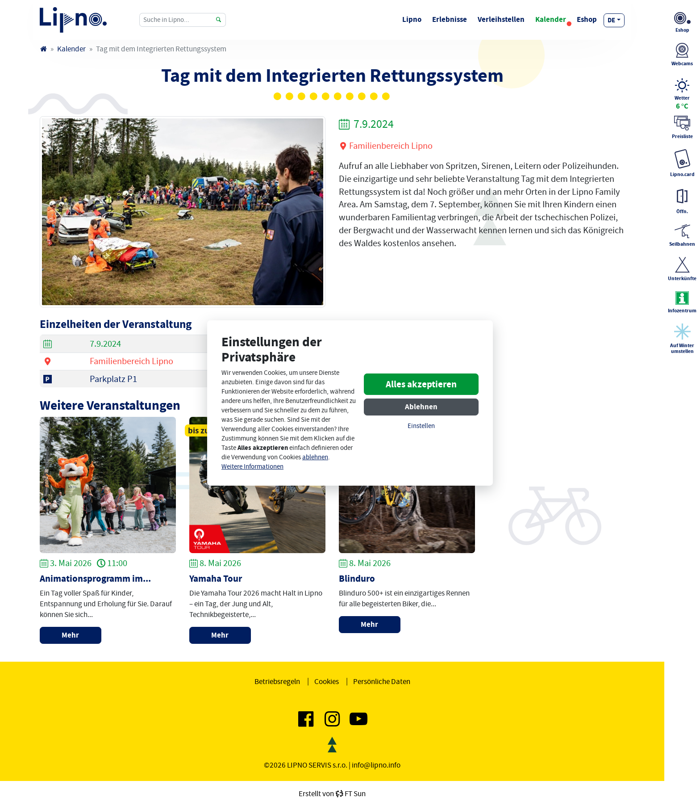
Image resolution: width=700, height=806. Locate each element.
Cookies (326, 681)
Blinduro (357, 578)
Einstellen (421, 426)
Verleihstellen (501, 19)
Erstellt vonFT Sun (332, 793)
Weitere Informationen (252, 466)
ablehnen (315, 457)
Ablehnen (421, 407)
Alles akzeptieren (421, 384)
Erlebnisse (449, 19)
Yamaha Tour (215, 578)
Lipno (411, 19)
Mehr (70, 635)
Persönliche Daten (381, 681)
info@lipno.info (376, 765)
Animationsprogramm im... (95, 578)
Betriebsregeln (277, 681)
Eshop (587, 19)
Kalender (550, 19)
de (611, 20)
